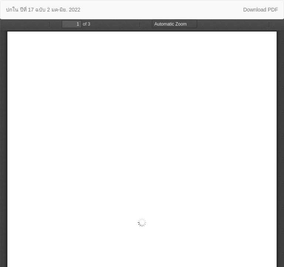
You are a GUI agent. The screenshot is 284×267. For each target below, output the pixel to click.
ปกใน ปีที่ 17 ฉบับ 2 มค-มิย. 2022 (43, 10)
